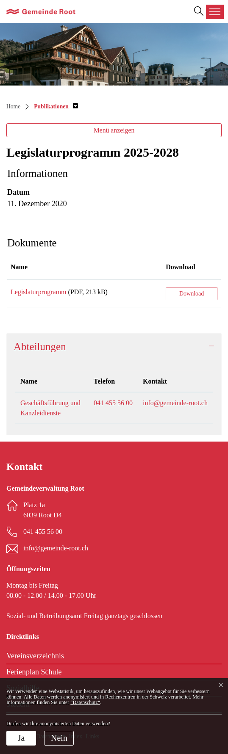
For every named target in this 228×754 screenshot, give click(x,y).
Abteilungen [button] (40, 346)
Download (191, 293)
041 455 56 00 (113, 402)
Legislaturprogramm (39, 292)
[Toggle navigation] (215, 12)
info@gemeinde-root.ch (175, 402)
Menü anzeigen (114, 130)
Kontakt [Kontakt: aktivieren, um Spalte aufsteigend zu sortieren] (155, 381)
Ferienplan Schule (33, 672)
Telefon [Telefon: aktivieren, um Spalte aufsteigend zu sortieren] (104, 381)
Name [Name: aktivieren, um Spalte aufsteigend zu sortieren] (19, 267)
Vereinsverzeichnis (35, 656)
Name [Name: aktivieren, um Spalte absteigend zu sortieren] (28, 381)
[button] (56, 106)
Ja (21, 738)
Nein (59, 738)
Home (13, 106)
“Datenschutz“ (85, 702)
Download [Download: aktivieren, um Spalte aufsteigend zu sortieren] (180, 267)
